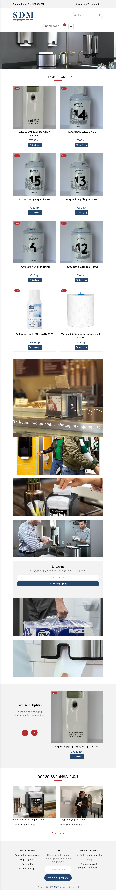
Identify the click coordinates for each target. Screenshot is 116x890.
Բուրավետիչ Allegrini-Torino (81, 199)
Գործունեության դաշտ (27, 848)
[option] (58, 50)
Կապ (89, 853)
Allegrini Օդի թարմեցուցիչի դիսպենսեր (34, 133)
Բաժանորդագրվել (58, 577)
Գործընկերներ (26, 862)
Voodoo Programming (63, 885)
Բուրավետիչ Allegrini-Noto (81, 132)
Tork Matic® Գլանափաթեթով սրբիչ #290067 (81, 329)
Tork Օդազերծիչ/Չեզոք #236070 (34, 328)
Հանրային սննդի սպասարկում (29, 813)
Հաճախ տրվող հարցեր (89, 848)
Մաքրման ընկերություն (72, 813)
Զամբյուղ (55, 26)
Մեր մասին (27, 857)
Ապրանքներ (26, 853)
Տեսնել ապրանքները (24, 818)
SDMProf (57, 880)
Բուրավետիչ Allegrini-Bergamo (81, 263)
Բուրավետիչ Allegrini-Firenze (34, 263)
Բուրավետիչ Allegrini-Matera (34, 199)
